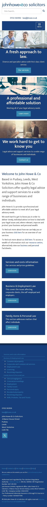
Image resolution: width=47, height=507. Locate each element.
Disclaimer (26, 468)
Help (33, 468)
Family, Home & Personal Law (14, 375)
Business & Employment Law (14, 358)
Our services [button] (23, 70)
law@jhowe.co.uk (30, 18)
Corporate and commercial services (21, 364)
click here (18, 232)
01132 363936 (15, 18)
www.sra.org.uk (15, 482)
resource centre (35, 242)
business (24, 245)
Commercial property (15, 361)
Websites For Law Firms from (23, 500)
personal (35, 245)
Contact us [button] (23, 160)
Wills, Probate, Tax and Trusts (18, 397)
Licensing (11, 369)
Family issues (12, 386)
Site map (19, 468)
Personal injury (13, 389)
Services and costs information (15, 354)
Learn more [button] (23, 113)
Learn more (12, 270)
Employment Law (13, 366)
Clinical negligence (14, 378)
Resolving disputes (14, 372)
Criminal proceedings (15, 381)
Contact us (11, 468)
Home (4, 468)
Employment (12, 384)
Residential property (15, 392)
